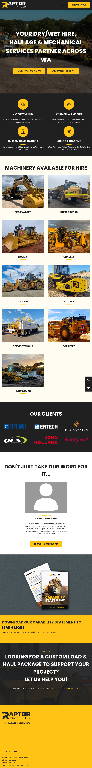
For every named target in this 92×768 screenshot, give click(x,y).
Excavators (23, 212)
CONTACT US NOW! (29, 70)
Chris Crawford (46, 518)
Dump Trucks (69, 212)
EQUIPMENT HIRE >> (63, 70)
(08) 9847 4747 (70, 688)
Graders (69, 256)
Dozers (23, 256)
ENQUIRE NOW (79, 4)
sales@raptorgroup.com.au (18, 765)
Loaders (23, 301)
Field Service (23, 391)
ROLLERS (69, 301)
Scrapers (69, 346)
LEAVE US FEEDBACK (46, 544)
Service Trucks (23, 346)
